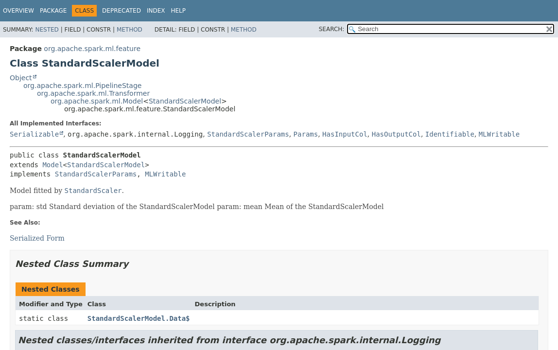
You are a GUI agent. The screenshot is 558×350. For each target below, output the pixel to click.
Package (53, 10)
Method (129, 29)
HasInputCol (344, 134)
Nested (46, 29)
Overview (18, 10)
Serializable (34, 134)
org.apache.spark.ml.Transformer (93, 93)
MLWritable (499, 134)
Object (21, 78)
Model (52, 165)
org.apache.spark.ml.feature (92, 48)
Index (156, 10)
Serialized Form (37, 238)
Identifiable (449, 134)
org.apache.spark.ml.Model (97, 101)
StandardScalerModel (185, 101)
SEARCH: (332, 29)
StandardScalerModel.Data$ (138, 318)
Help (178, 10)
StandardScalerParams (248, 134)
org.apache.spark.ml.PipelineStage (82, 85)
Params (306, 134)
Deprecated (121, 10)
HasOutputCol (396, 134)
